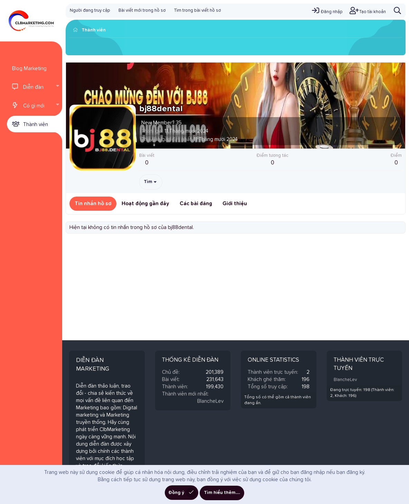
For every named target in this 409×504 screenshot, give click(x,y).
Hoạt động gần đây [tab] (145, 203)
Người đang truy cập (90, 10)
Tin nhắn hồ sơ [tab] (93, 203)
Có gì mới (34, 105)
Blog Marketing (29, 68)
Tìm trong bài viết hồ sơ (197, 10)
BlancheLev (210, 401)
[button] (57, 86)
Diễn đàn (33, 87)
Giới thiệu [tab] (234, 203)
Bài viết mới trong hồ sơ (142, 10)
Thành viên (35, 124)
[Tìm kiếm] (397, 10)
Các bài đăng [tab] (196, 203)
